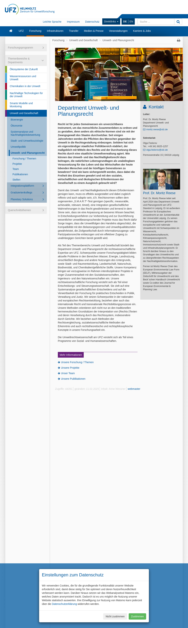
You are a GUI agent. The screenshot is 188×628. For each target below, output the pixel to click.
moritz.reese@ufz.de (157, 129)
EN (131, 21)
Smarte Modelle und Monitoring (21, 105)
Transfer (74, 30)
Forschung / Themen (24, 158)
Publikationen (20, 174)
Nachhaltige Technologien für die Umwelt (26, 95)
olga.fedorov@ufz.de (157, 150)
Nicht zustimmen (115, 616)
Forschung (35, 30)
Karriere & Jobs (142, 30)
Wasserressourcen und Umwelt (23, 78)
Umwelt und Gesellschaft (24, 113)
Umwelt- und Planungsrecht (28, 152)
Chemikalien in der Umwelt (25, 86)
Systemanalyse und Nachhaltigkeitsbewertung (25, 133)
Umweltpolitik (18, 146)
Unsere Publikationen (73, 378)
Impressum (73, 21)
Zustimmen (137, 616)
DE (125, 21)
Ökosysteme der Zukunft (24, 69)
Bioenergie (17, 119)
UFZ (21, 30)
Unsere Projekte (70, 367)
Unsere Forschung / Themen (77, 362)
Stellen (16, 179)
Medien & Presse (94, 30)
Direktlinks (111, 21)
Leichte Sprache (52, 21)
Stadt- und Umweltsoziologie (27, 140)
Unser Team (68, 373)
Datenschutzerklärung (64, 603)
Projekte (17, 163)
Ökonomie (16, 125)
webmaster (134, 388)
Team (15, 169)
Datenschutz (92, 21)
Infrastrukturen (55, 30)
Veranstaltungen (118, 30)
